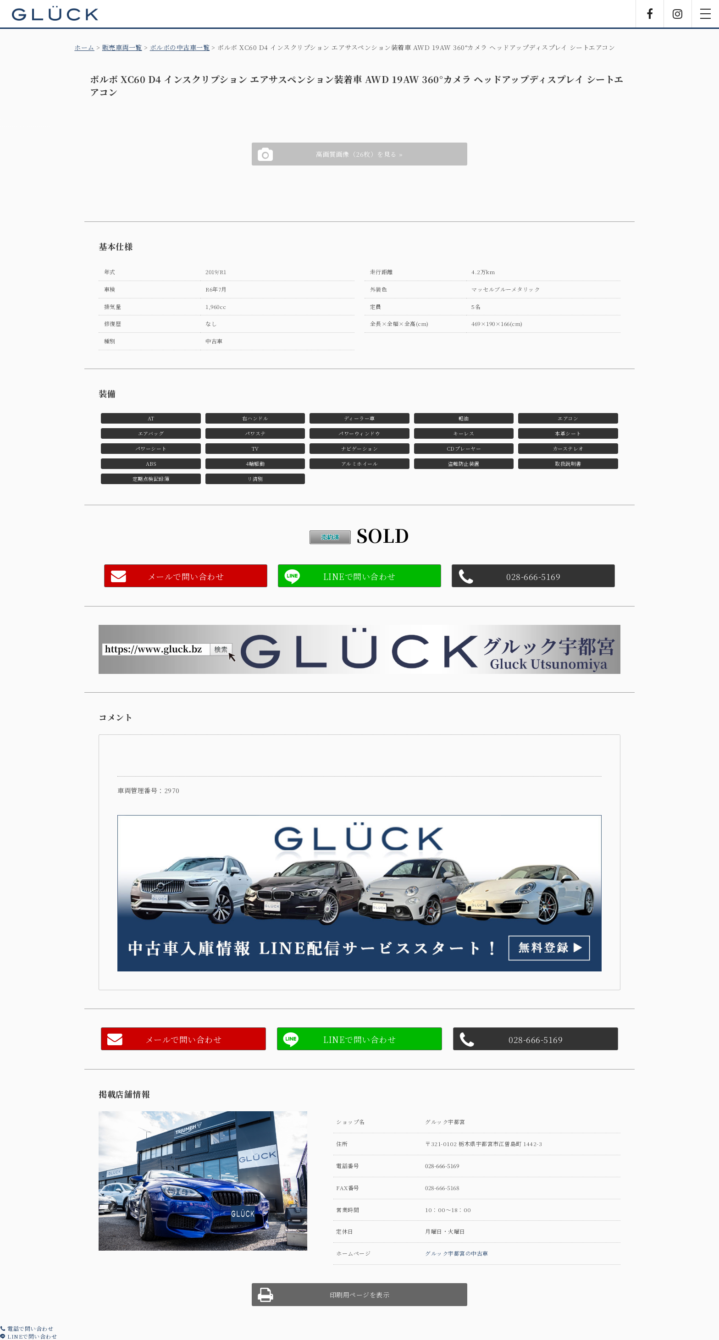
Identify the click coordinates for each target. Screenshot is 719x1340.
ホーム (84, 47)
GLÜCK (55, 14)
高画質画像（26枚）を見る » (359, 154)
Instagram (677, 14)
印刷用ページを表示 (360, 1294)
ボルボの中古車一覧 (180, 47)
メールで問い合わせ (186, 576)
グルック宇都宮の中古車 (456, 1253)
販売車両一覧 (122, 47)
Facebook (650, 14)
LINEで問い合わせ (28, 1336)
